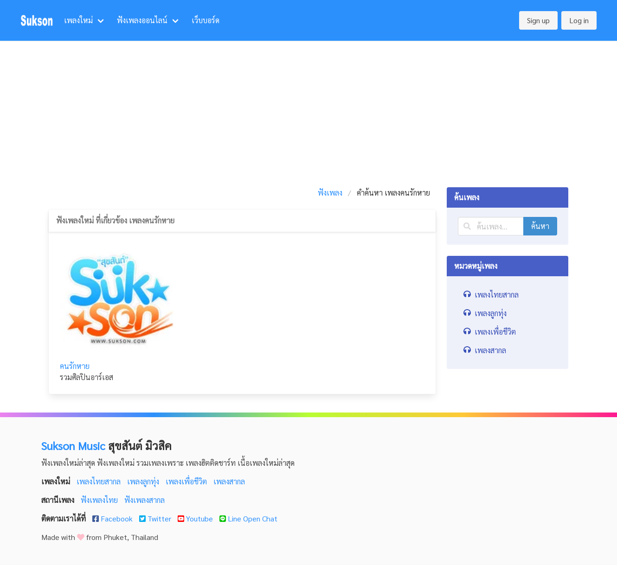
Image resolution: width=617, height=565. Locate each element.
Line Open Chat (248, 518)
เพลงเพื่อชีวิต (187, 481)
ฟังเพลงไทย (100, 500)
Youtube (196, 518)
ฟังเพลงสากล (144, 500)
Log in (579, 20)
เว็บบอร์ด (205, 20)
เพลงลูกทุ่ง (144, 481)
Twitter (156, 518)
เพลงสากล (229, 481)
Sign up (538, 20)
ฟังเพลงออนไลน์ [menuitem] (142, 20)
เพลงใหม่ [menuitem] (78, 20)
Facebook (113, 518)
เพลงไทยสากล (99, 481)
